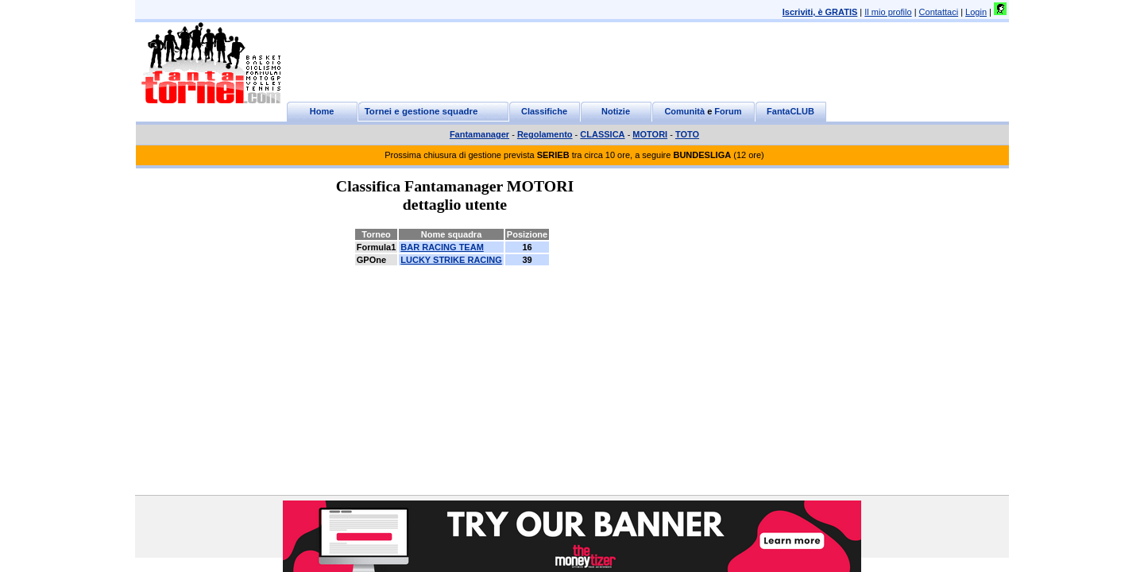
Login (976, 12)
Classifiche (544, 111)
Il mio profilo (887, 12)
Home (322, 111)
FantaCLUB (790, 111)
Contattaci (939, 12)
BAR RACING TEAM (442, 247)
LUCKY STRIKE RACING (451, 260)
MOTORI (649, 134)
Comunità (684, 111)
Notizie (615, 111)
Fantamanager (479, 134)
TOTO (687, 134)
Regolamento (545, 134)
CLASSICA (602, 134)
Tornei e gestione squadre (421, 111)
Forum (727, 111)
